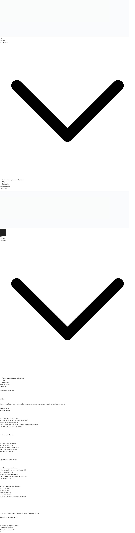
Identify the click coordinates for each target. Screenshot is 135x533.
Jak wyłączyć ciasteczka (7, 530)
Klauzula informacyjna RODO (9, 517)
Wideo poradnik (5, 186)
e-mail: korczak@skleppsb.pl (9, 474)
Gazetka (2, 40)
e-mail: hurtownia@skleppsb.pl (9, 447)
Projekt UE (3, 188)
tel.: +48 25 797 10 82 (6, 445)
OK (1, 532)
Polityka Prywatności (6, 528)
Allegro (4, 182)
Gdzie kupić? (4, 42)
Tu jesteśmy (5, 184)
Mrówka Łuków (33, 513)
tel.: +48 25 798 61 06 (6, 420)
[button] (67, 178)
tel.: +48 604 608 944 (20, 420)
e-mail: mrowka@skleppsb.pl (9, 422)
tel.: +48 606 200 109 (6, 472)
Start (1, 38)
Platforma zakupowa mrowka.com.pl (13, 180)
